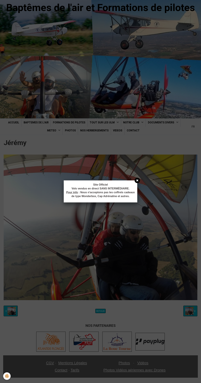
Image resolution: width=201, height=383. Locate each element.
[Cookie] (7, 376)
